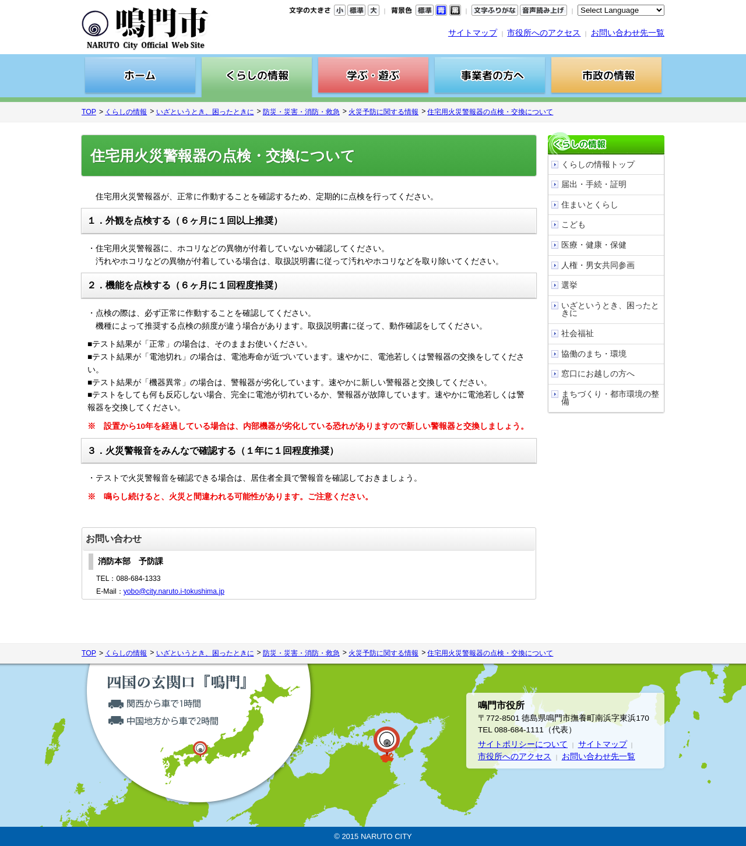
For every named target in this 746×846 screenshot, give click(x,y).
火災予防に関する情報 (383, 112)
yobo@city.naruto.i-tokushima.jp (174, 591)
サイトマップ (472, 33)
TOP (89, 112)
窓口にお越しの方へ (598, 373)
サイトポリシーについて (523, 744)
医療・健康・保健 (594, 245)
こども (573, 224)
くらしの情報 (126, 112)
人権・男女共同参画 (598, 265)
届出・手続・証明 (594, 184)
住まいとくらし (589, 204)
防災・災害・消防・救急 (301, 112)
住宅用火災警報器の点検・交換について (490, 112)
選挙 (569, 285)
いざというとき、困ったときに (205, 112)
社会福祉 (577, 333)
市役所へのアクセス (543, 33)
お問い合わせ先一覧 (627, 33)
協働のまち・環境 (594, 354)
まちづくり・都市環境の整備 (610, 398)
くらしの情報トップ (598, 164)
